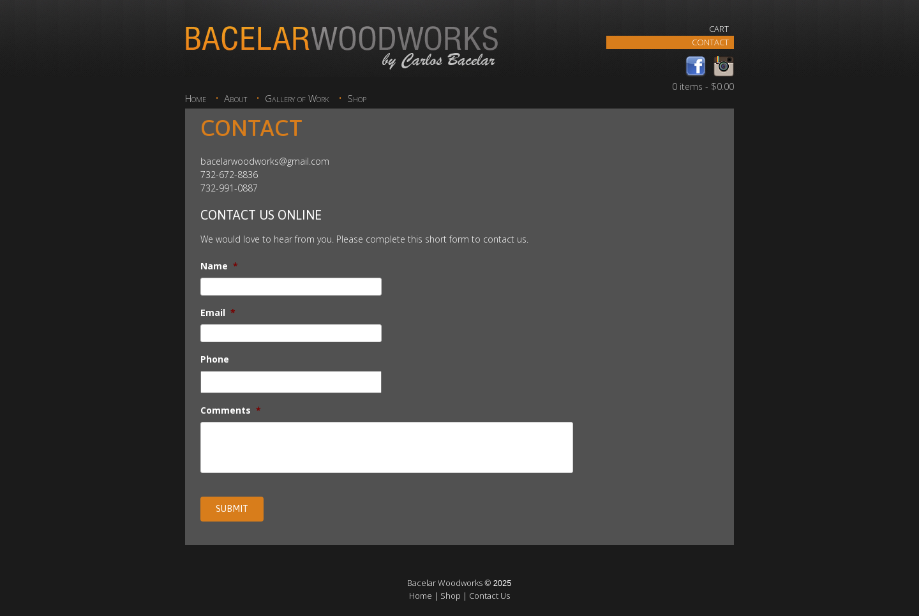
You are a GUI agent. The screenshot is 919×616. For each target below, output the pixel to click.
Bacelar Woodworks (444, 583)
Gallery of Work (297, 98)
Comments (230, 410)
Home (195, 98)
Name (219, 266)
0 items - (703, 86)
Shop (356, 98)
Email (217, 313)
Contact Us (489, 595)
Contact (710, 42)
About (235, 98)
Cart (719, 28)
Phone (214, 359)
